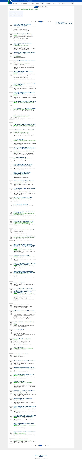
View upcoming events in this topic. (16, 14)
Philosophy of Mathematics (21, 57)
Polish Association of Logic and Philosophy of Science (23, 158)
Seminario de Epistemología (19, 64)
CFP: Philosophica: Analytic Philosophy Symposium (24, 108)
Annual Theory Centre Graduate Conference (22, 238)
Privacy (41, 456)
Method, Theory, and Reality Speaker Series (22, 133)
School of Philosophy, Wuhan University (20, 361)
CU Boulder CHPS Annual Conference (20, 29)
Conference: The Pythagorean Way (21, 304)
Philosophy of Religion (31, 78)
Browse (42, 3)
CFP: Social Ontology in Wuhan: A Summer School (24, 360)
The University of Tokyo (21, 375)
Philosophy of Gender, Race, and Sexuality (21, 206)
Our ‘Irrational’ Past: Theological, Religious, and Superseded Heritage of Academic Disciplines (25, 76)
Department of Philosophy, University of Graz (21, 198)
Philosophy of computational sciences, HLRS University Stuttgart (25, 140)
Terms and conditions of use (41, 455)
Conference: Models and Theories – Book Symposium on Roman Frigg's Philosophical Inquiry (25, 123)
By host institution (41, 6)
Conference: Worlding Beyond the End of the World (25, 236)
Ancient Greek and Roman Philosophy (22, 306)
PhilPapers (15, 0)
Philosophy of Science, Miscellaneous (20, 79)
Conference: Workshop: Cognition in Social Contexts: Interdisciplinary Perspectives (23, 165)
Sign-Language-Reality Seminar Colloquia (21, 383)
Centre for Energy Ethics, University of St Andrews (25, 102)
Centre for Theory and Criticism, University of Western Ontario (24, 237)
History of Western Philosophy (21, 78)
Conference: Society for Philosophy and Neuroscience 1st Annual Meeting (22, 173)
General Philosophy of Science (26, 30)
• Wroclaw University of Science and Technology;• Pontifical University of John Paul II (24, 266)
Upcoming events (16, 3)
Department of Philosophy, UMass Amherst (21, 132)
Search (37, 3)
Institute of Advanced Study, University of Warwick (25, 73)
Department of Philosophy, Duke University (21, 45)
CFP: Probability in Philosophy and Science (23, 197)
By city (46, 6)
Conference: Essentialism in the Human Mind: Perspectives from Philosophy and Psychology (24, 220)
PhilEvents (30, 0)
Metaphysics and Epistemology (21, 67)
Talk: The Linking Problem (19, 329)
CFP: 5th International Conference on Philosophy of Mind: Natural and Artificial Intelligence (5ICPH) (25, 416)
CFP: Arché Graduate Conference (21, 439)
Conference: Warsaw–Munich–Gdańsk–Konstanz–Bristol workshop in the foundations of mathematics (24, 54)
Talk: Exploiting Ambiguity (19, 381)
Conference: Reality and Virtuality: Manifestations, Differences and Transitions (25, 407)
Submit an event (48, 3)
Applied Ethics (20, 144)
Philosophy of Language (20, 224)
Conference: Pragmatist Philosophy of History (24, 367)
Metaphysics (18, 30)
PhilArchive (25, 0)
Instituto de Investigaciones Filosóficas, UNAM (21, 63)
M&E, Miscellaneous (28, 386)
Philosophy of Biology (31, 376)
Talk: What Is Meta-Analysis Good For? (22, 338)
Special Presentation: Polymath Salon (22, 115)
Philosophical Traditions (20, 126)
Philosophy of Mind (24, 88)
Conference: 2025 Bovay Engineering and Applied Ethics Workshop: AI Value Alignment (24, 391)
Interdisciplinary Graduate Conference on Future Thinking (24, 86)
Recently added (24, 3)
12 (38, 21)
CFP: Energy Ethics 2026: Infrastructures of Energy (25, 101)
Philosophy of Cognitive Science (28, 168)
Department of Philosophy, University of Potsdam (25, 125)
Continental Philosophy (20, 259)
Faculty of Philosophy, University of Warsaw (24, 382)
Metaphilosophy (19, 434)
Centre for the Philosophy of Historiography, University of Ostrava (25, 368)
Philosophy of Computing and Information (23, 143)
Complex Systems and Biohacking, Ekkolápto (21, 273)
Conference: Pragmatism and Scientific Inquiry (24, 229)
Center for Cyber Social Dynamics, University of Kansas (26, 425)
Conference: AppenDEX (19, 347)
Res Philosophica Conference (19, 231)
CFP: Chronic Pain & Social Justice (21, 204)
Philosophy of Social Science (21, 48)
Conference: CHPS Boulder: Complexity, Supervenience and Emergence (22, 25)
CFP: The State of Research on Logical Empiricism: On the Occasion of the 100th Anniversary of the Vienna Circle (25, 149)
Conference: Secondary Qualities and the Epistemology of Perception (23, 399)
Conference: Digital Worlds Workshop (22, 255)
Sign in (72, 0)
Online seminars (31, 3)
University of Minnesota (18, 183)
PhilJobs (34, 0)
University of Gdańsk (17, 56)
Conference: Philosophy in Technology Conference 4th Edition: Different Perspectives (25, 264)
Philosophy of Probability (20, 184)
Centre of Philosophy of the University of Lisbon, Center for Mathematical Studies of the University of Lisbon (24, 191)
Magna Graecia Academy (18, 305)
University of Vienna (17, 85)
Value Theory (28, 103)
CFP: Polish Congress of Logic (20, 157)
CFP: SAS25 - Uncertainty (19, 139)
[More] (54, 3)
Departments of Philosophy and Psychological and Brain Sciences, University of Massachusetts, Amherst (23, 223)
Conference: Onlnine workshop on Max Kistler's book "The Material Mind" (24, 93)
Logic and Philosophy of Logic (21, 160)
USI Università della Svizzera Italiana (20, 433)
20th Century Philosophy (20, 193)
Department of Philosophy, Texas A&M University (22, 393)
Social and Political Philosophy (24, 49)
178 (48, 21)
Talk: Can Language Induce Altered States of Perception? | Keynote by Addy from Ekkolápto (24, 272)
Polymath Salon (16, 275)
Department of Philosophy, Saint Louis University (22, 230)
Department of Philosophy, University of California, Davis (23, 348)
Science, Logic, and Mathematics (21, 40)
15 (45, 21)
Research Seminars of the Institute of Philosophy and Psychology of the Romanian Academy (23, 297)
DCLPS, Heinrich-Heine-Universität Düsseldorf (25, 34)
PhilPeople (20, 0)
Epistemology (18, 88)
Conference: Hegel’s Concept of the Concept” (24, 310)
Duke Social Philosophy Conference (20, 47)
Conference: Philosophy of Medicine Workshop (24, 374)
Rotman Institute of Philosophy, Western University (22, 166)
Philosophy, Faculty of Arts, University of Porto (25, 417)
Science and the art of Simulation (20, 141)
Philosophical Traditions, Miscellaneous (23, 153)
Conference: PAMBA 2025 (19, 282)
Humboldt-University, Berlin (18, 400)
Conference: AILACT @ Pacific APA (21, 354)
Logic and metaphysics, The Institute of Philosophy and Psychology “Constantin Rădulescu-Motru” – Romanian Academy (25, 294)
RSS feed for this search (60, 22)
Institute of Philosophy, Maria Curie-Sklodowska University (24, 109)
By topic (35, 6)
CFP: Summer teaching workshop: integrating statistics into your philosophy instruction (24, 181)
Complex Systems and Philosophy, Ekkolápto (21, 116)
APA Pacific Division (17, 355)
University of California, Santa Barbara (20, 283)
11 (35, 21)
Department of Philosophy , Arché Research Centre (22, 440)
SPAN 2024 (15, 176)
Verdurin (15, 324)
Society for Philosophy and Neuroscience (21, 174)
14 (42, 21)
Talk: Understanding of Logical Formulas (22, 33)
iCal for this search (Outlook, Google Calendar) (64, 23)
